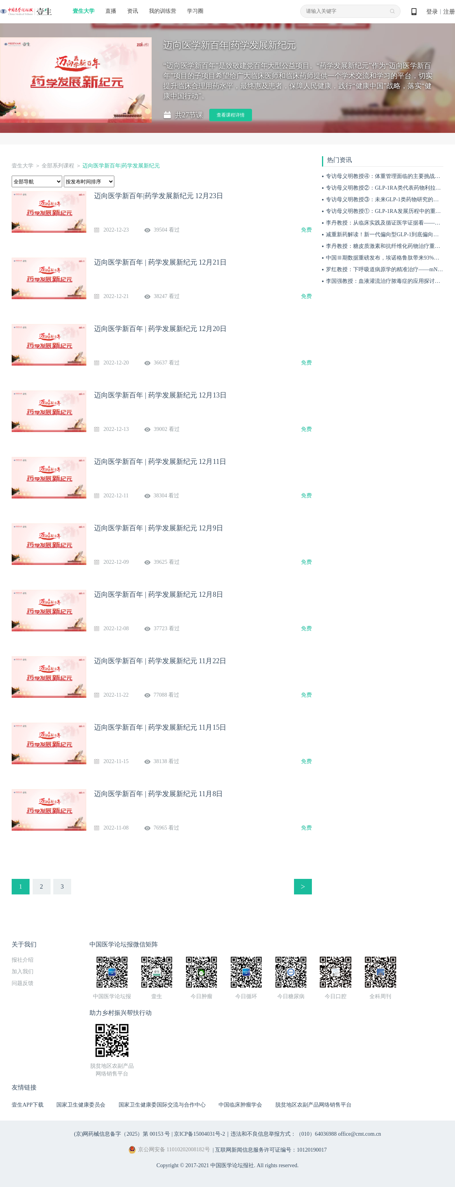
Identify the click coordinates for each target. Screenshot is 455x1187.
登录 (432, 12)
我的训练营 (162, 11)
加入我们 (22, 971)
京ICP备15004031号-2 (199, 1134)
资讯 (132, 11)
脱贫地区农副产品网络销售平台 (313, 1105)
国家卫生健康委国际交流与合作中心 (162, 1105)
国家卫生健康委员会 (80, 1105)
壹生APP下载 (28, 1105)
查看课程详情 (231, 115)
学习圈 (195, 11)
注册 (449, 12)
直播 (110, 11)
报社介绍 (22, 960)
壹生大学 (83, 11)
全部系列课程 (58, 166)
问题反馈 (22, 983)
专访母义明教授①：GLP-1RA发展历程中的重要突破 (389, 211)
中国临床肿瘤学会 (240, 1105)
